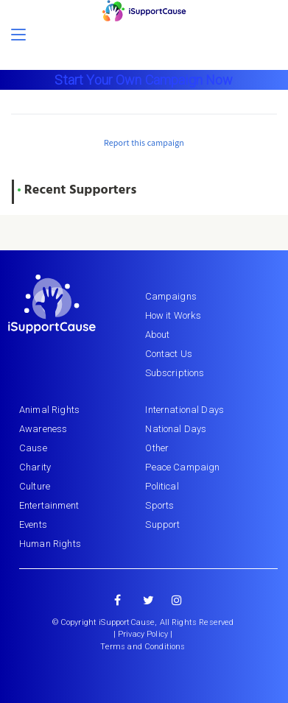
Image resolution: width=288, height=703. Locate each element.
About (157, 334)
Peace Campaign (182, 467)
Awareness (43, 428)
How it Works (173, 315)
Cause (33, 447)
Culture (34, 486)
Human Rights (50, 543)
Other (157, 447)
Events (33, 524)
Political (161, 486)
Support (162, 524)
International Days (184, 409)
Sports (159, 505)
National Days (175, 428)
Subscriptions (175, 372)
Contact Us (169, 353)
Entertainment (49, 505)
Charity (35, 467)
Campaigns (171, 296)
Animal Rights (49, 409)
